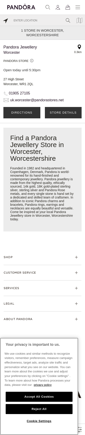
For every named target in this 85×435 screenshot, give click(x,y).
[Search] (48, 7)
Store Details (63, 112)
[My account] (58, 7)
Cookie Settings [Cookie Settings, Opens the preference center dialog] (39, 421)
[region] (39, 386)
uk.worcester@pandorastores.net (37, 100)
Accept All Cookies (39, 396)
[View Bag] (68, 7)
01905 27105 (19, 93)
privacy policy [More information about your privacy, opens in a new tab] (43, 385)
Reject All (39, 409)
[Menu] (78, 7)
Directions (21, 112)
